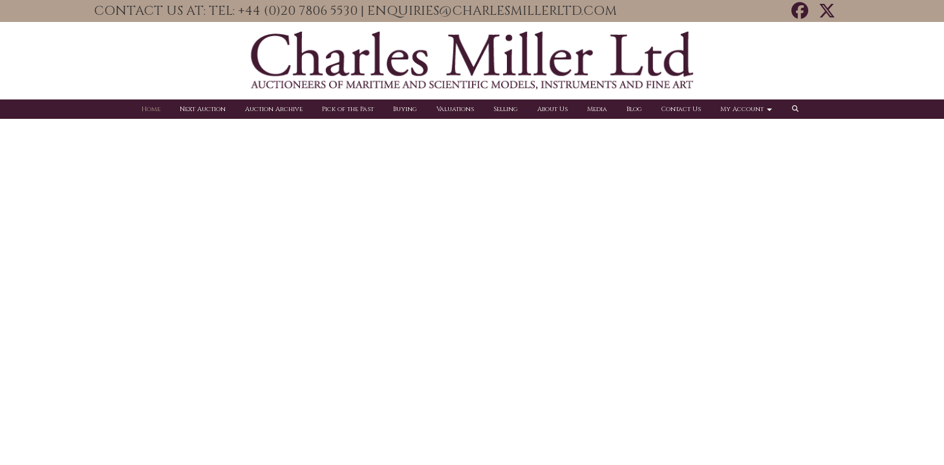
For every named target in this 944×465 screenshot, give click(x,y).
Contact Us (681, 109)
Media (597, 109)
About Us (552, 109)
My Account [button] (746, 109)
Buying (405, 109)
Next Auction (203, 109)
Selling (505, 109)
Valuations (455, 109)
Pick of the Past (348, 109)
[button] (797, 109)
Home (151, 109)
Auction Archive (274, 109)
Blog (634, 109)
